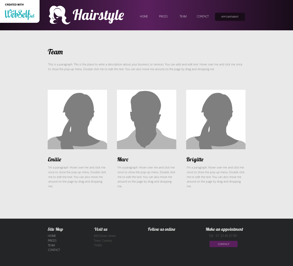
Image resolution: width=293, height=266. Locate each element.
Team (51, 245)
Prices (52, 240)
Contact (54, 250)
